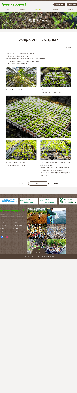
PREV (21, 183)
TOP (3, 222)
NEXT (56, 183)
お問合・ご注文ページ (20, 232)
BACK (38, 183)
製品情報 (22, 9)
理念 (8, 9)
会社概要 (4, 231)
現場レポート (39, 9)
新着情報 (55, 9)
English (59, 4)
